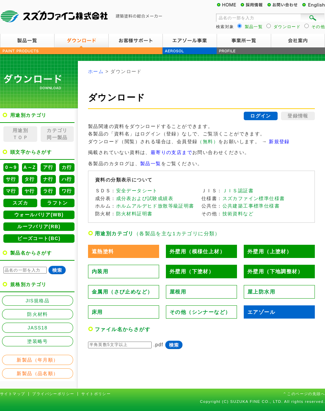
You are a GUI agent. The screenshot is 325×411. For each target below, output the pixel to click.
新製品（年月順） (37, 360)
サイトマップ (12, 394)
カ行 (67, 167)
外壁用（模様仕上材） (197, 251)
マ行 (11, 191)
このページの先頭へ (306, 394)
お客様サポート (135, 40)
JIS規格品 (38, 300)
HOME (228, 5)
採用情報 (253, 5)
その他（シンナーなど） (200, 312)
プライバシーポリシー (53, 394)
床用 (97, 312)
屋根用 (178, 292)
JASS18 (38, 327)
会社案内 (298, 40)
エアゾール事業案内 (189, 40)
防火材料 (37, 314)
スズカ (20, 203)
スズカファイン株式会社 (81, 17)
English (313, 5)
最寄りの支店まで (171, 152)
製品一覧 (27, 40)
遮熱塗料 (103, 251)
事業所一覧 (244, 40)
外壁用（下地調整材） (275, 271)
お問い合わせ (284, 5)
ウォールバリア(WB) (39, 214)
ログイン (260, 115)
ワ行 (67, 191)
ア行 (48, 167)
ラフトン (57, 203)
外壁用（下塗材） (192, 271)
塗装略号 (37, 341)
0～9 (11, 167)
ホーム (96, 71)
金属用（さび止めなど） (122, 292)
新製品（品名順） (37, 373)
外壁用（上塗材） (269, 251)
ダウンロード (81, 40)
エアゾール (261, 312)
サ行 (11, 179)
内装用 (100, 271)
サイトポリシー (96, 394)
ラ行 (48, 191)
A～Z (29, 167)
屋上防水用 (261, 292)
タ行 (29, 179)
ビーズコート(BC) (39, 238)
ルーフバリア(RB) (39, 226)
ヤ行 (29, 191)
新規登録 (279, 141)
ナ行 (48, 179)
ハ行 (67, 179)
